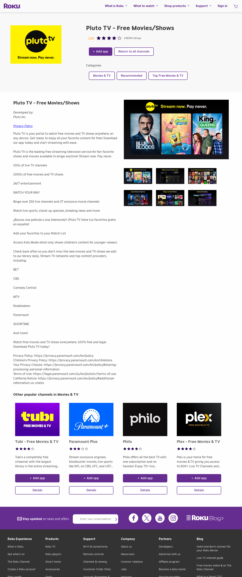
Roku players (53, 554)
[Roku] (12, 6)
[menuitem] (116, 6)
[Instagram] (173, 518)
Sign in (222, 6)
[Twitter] (146, 518)
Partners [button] (165, 539)
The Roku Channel (18, 562)
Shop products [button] (177, 6)
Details (37, 490)
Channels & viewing (95, 562)
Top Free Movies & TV (168, 75)
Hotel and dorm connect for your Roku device (214, 548)
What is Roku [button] (116, 6)
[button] (140, 177)
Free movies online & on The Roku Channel (214, 567)
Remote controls (93, 554)
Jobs (124, 569)
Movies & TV (102, 75)
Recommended (131, 75)
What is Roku (15, 546)
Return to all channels (134, 51)
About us (126, 546)
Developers (166, 546)
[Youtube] (160, 518)
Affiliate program (169, 562)
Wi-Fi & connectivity (95, 546)
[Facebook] (133, 518)
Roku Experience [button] (20, 539)
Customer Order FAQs (97, 569)
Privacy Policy (23, 126)
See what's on (16, 554)
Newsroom (127, 554)
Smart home (53, 562)
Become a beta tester (172, 569)
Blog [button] (200, 539)
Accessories (52, 569)
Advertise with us (169, 554)
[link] (205, 518)
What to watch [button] (146, 6)
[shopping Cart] (235, 7)
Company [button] (128, 539)
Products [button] (52, 539)
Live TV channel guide (210, 558)
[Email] (95, 519)
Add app (100, 51)
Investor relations (132, 562)
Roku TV (50, 546)
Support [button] (204, 6)
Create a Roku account (22, 569)
